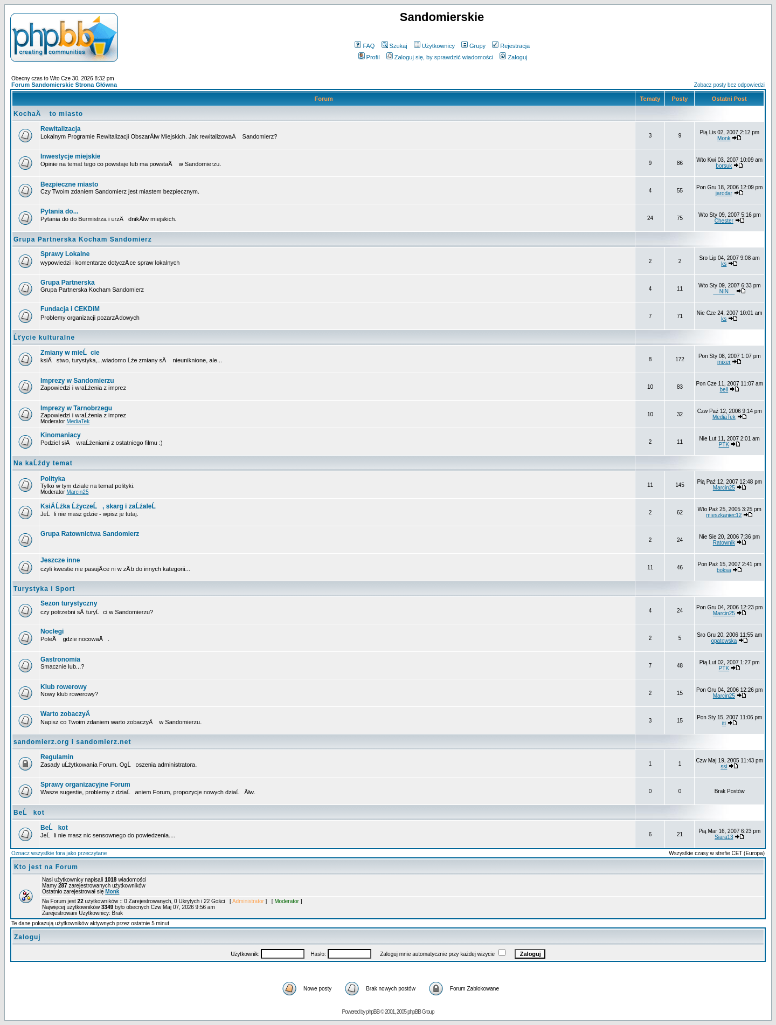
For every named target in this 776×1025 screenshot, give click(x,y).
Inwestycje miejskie (70, 156)
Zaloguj (513, 57)
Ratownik (724, 543)
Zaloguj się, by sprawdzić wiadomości (439, 57)
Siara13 (724, 837)
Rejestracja (511, 46)
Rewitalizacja (60, 129)
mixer (723, 362)
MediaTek (77, 421)
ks (723, 264)
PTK (724, 445)
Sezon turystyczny (68, 603)
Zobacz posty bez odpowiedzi (729, 85)
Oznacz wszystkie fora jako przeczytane (59, 853)
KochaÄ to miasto (48, 114)
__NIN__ (724, 291)
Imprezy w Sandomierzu (77, 380)
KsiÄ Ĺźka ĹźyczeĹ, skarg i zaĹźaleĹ (100, 506)
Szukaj (394, 46)
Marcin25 (77, 492)
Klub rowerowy (63, 687)
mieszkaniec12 (724, 515)
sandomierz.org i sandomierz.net (72, 742)
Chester (724, 221)
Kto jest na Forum (46, 867)
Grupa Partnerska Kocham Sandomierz (82, 239)
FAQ (365, 46)
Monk (723, 138)
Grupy (473, 46)
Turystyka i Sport (44, 589)
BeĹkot (29, 812)
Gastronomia (60, 659)
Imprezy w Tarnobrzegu (76, 408)
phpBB (372, 1012)
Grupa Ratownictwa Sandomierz (89, 534)
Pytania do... (59, 211)
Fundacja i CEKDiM (70, 309)
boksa (724, 570)
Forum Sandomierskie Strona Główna (64, 84)
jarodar (724, 193)
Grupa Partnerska (67, 282)
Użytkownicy (434, 46)
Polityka (52, 479)
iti (724, 723)
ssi (723, 766)
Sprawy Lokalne (64, 254)
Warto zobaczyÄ (67, 714)
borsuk (724, 166)
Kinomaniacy (60, 435)
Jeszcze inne (60, 560)
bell (724, 390)
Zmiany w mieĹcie (70, 352)
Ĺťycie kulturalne (44, 337)
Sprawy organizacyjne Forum (85, 784)
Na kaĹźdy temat (43, 463)
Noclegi (52, 631)
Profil (369, 57)
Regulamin (56, 757)
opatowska (724, 641)
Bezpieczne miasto (69, 184)
